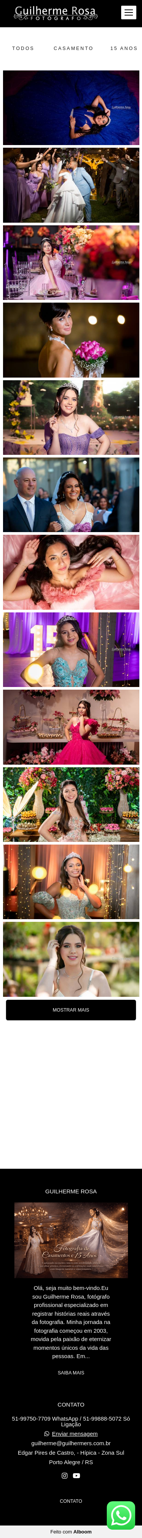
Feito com (71, 1532)
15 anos (124, 48)
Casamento (74, 48)
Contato (71, 1501)
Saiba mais (71, 1373)
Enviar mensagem (75, 1434)
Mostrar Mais (71, 1010)
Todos (23, 48)
